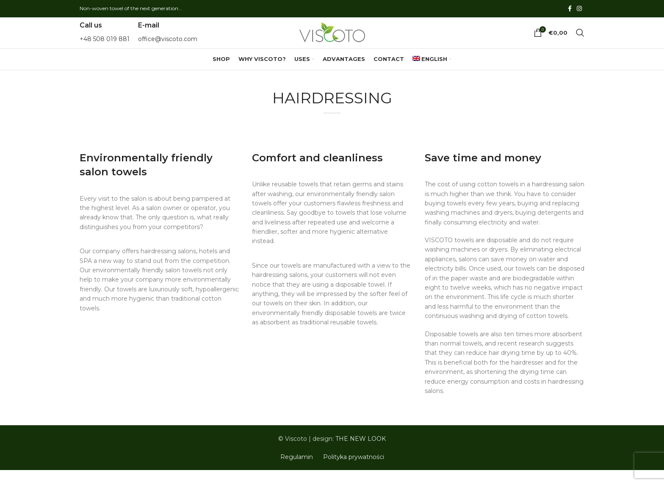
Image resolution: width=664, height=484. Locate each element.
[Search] (580, 39)
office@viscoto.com (167, 46)
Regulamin (296, 470)
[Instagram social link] (579, 9)
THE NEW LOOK (360, 452)
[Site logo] (332, 39)
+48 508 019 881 (105, 46)
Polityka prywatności (353, 470)
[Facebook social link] (569, 9)
